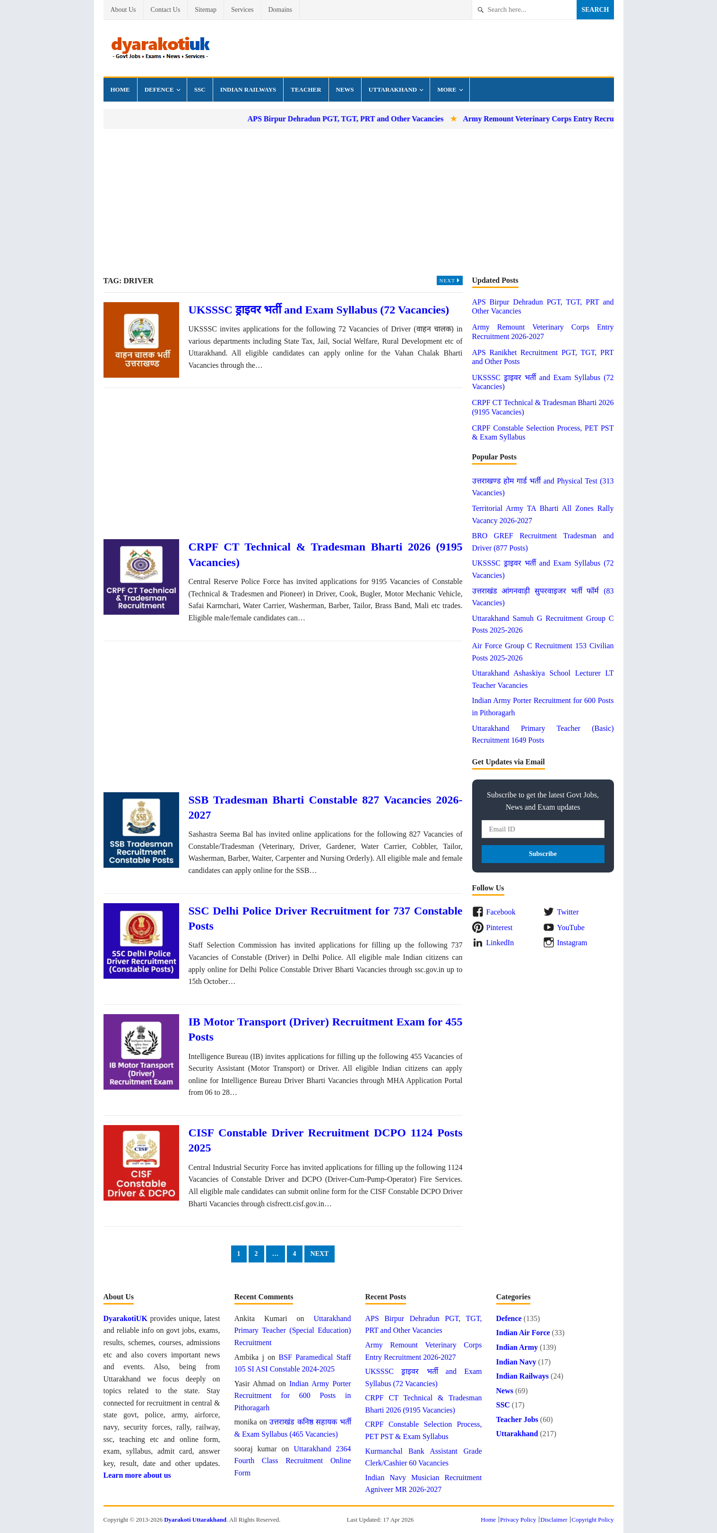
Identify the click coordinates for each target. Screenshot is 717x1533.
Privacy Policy (518, 1519)
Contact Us (166, 9)
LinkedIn (500, 943)
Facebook (501, 912)
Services (242, 9)
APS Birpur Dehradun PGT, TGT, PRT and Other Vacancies (361, 119)
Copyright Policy (592, 1519)
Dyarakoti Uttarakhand (195, 1519)
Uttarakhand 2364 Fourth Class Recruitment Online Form (292, 1461)
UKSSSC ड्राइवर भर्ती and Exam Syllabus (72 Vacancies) (319, 310)
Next (451, 280)
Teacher (306, 89)
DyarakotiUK (125, 1318)
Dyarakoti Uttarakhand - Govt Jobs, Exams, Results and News (160, 48)
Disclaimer (553, 1519)
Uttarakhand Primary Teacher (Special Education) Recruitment (292, 1330)
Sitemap (205, 9)
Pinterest (499, 927)
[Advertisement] (359, 202)
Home (120, 89)
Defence (159, 89)
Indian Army (517, 1347)
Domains (280, 9)
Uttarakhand (393, 89)
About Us (123, 9)
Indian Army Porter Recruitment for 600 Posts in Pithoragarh (292, 1396)
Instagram (572, 943)
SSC (200, 89)
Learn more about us (137, 1475)
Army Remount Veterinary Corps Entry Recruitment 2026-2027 (582, 119)
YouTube (571, 927)
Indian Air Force (523, 1333)
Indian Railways (248, 89)
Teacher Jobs (517, 1419)
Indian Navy (516, 1362)
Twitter (568, 912)
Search (595, 9)
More (446, 89)
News (345, 89)
